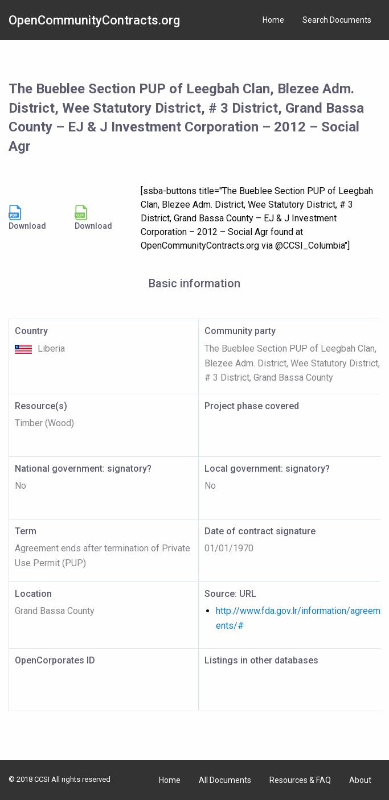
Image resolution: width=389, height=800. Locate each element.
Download (27, 217)
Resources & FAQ (300, 780)
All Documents (225, 780)
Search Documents (336, 19)
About (360, 780)
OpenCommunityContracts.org (94, 20)
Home (273, 19)
